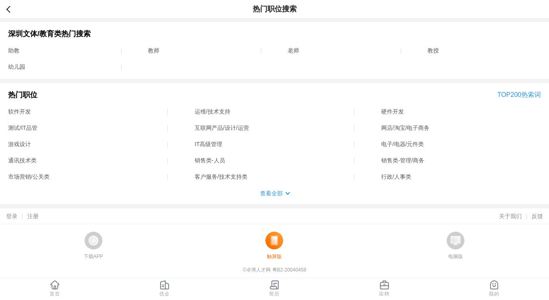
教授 (433, 50)
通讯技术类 (22, 160)
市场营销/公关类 (29, 176)
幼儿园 (16, 67)
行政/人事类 (396, 176)
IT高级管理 (208, 144)
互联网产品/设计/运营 (222, 128)
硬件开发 (392, 111)
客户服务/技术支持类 (221, 176)
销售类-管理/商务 (403, 160)
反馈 (537, 216)
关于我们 (510, 216)
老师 (293, 50)
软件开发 (19, 111)
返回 (11, 9)
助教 (14, 50)
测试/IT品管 (22, 128)
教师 (153, 50)
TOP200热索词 (519, 94)
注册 (33, 216)
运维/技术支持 (212, 111)
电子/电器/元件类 (402, 144)
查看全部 (271, 193)
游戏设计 (19, 144)
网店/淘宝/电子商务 (405, 128)
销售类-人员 (210, 160)
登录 (11, 216)
